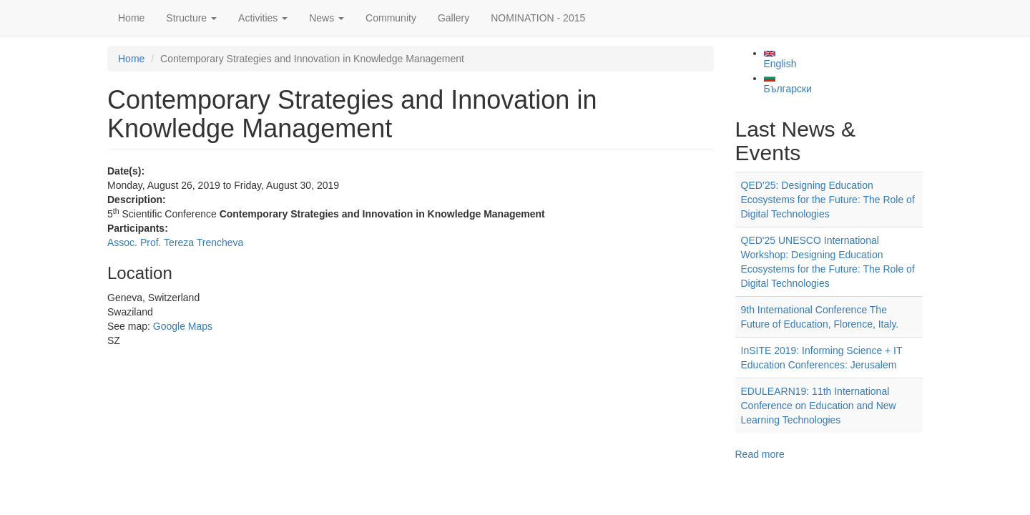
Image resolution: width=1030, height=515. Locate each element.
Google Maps (182, 326)
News (326, 18)
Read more (760, 454)
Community (391, 18)
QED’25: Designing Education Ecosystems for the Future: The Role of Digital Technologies (828, 200)
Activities (263, 18)
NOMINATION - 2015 (538, 18)
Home (131, 18)
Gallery (453, 18)
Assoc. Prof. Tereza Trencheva (175, 242)
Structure (191, 18)
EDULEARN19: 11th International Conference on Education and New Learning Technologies (818, 406)
